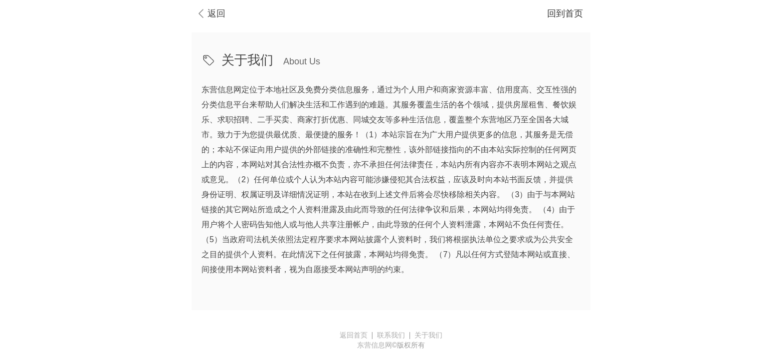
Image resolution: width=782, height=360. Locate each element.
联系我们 (391, 335)
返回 (216, 13)
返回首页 (354, 335)
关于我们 (428, 335)
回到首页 (565, 13)
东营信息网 (374, 345)
